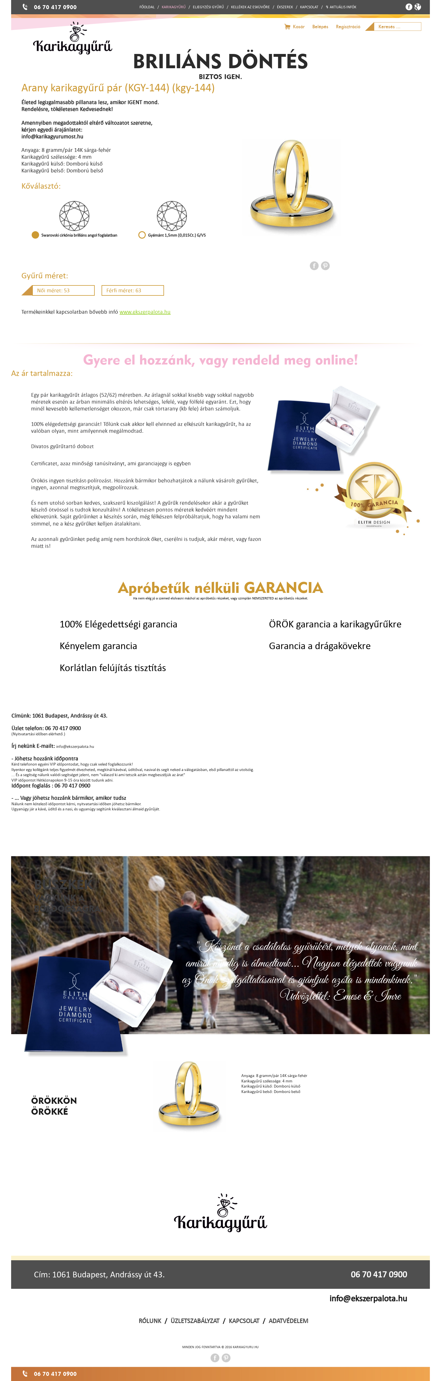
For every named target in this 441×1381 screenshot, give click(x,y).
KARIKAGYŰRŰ (174, 7)
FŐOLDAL (147, 7)
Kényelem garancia (98, 645)
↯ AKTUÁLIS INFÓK (340, 7)
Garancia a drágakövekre (320, 645)
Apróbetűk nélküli (220, 587)
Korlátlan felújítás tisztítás (113, 667)
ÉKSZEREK (285, 7)
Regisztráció (348, 26)
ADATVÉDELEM (288, 1321)
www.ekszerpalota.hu (145, 311)
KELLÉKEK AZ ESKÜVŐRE (250, 7)
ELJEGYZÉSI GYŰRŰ (208, 7)
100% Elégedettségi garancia (118, 624)
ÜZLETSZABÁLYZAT (195, 1321)
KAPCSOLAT (309, 7)
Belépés (320, 26)
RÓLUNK (150, 1321)
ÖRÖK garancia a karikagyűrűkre (335, 624)
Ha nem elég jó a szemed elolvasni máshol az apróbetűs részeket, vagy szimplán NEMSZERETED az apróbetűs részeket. (220, 598)
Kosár (299, 26)
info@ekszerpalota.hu (368, 1298)
